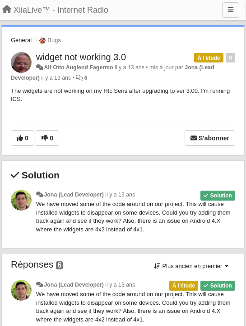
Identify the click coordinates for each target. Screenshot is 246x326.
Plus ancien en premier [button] (191, 266)
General (21, 40)
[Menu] (230, 10)
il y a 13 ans (120, 195)
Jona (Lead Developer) (73, 195)
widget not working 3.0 (81, 57)
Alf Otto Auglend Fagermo (78, 67)
